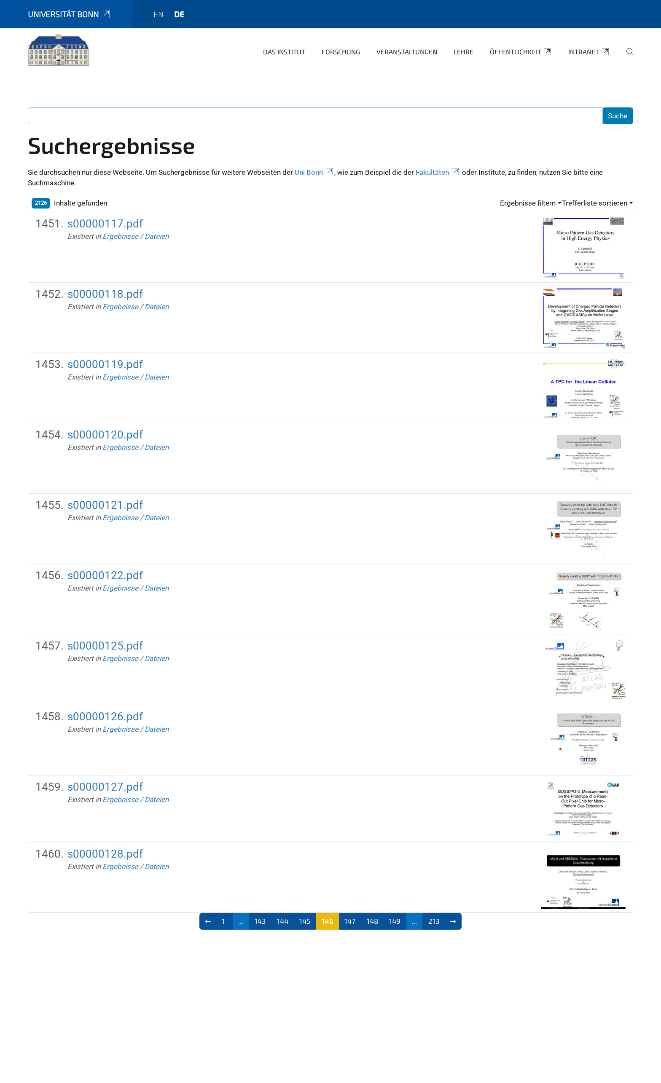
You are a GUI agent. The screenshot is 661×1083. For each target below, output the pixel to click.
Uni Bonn (314, 172)
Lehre (463, 52)
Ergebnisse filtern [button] (528, 203)
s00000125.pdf (105, 645)
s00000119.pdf (105, 364)
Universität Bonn (69, 14)
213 (433, 921)
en (158, 14)
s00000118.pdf (105, 294)
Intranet (589, 51)
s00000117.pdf (105, 223)
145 (304, 921)
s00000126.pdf (105, 716)
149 (394, 921)
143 (260, 921)
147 (349, 921)
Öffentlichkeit (521, 51)
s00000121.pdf (105, 505)
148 (372, 921)
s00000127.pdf (105, 787)
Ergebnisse (120, 236)
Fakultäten (438, 172)
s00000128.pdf (105, 854)
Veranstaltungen (406, 52)
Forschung (341, 52)
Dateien (157, 236)
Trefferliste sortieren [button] (594, 203)
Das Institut (284, 52)
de (179, 14)
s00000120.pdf (105, 434)
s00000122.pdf (105, 575)
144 (282, 921)
